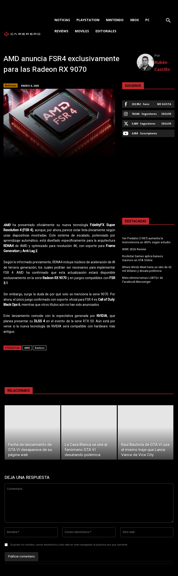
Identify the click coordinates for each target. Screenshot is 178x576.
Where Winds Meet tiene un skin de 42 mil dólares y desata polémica (147, 269)
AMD (27, 347)
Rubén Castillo (162, 65)
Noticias (10, 85)
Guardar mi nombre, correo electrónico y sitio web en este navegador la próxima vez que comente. (69, 545)
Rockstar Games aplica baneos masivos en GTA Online (142, 258)
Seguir (166, 113)
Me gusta (164, 104)
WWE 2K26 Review (134, 249)
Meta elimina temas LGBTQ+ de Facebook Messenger (142, 280)
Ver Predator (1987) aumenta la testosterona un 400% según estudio (146, 240)
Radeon (39, 347)
